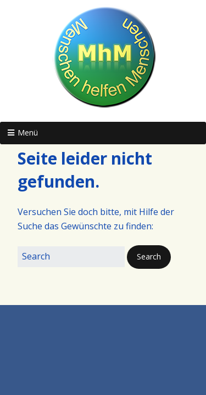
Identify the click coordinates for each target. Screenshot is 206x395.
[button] (149, 256)
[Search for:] (71, 256)
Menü (28, 132)
